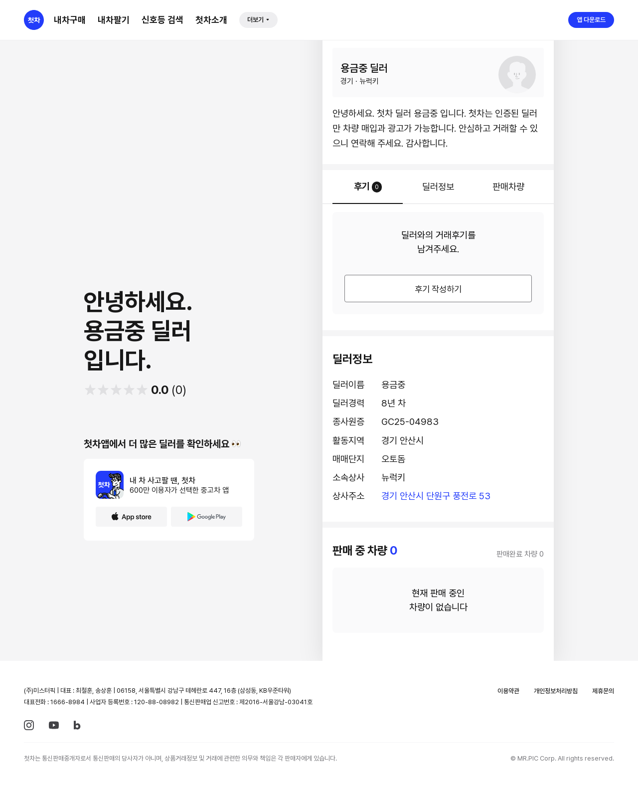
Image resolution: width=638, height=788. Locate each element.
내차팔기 (114, 19)
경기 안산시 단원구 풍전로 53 (435, 496)
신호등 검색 (162, 19)
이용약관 (508, 691)
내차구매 (70, 19)
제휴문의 (603, 691)
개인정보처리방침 (556, 691)
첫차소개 (211, 19)
